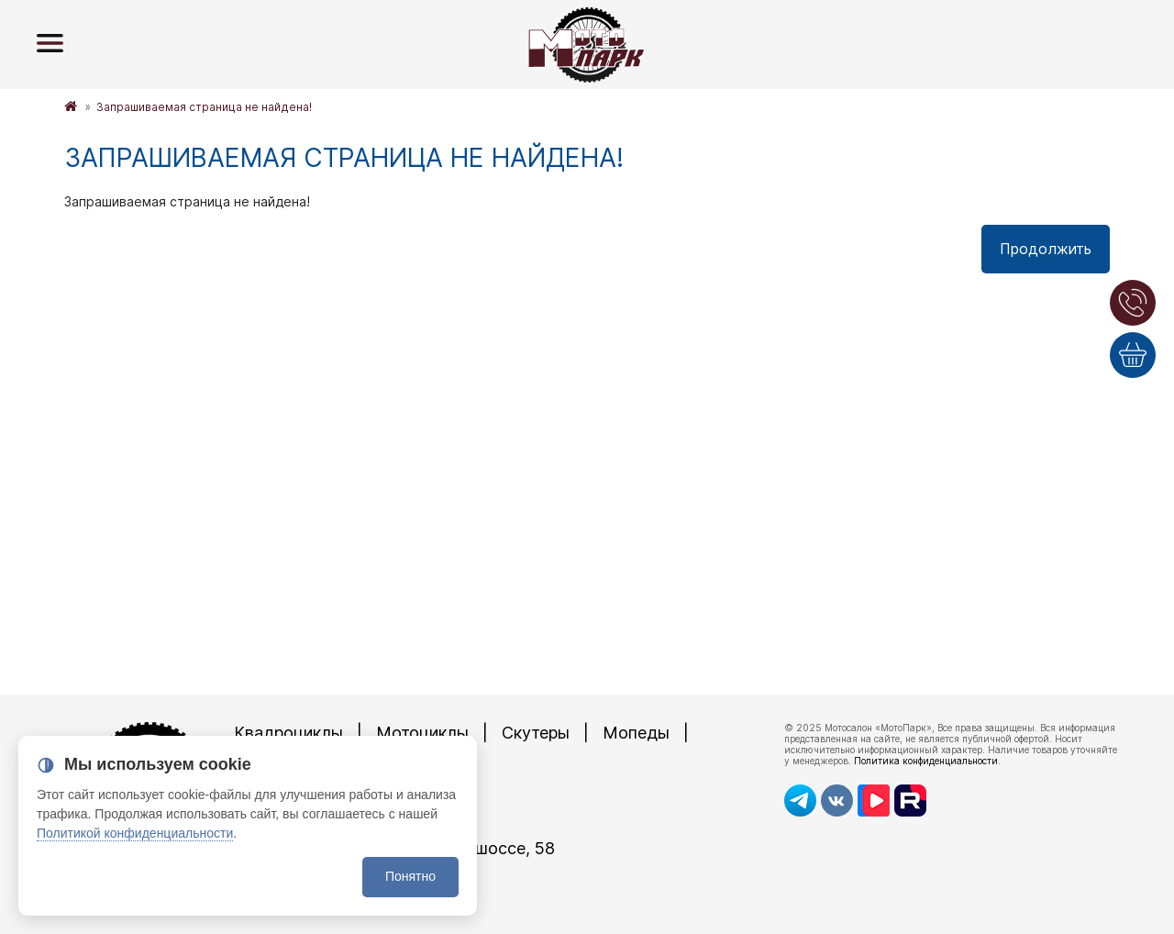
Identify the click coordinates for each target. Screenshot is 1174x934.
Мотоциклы (422, 732)
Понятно (410, 876)
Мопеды (636, 732)
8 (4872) (330, 817)
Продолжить (1045, 248)
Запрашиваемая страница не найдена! (204, 107)
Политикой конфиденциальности (135, 833)
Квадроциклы (288, 732)
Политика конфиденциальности (926, 760)
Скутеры (536, 732)
